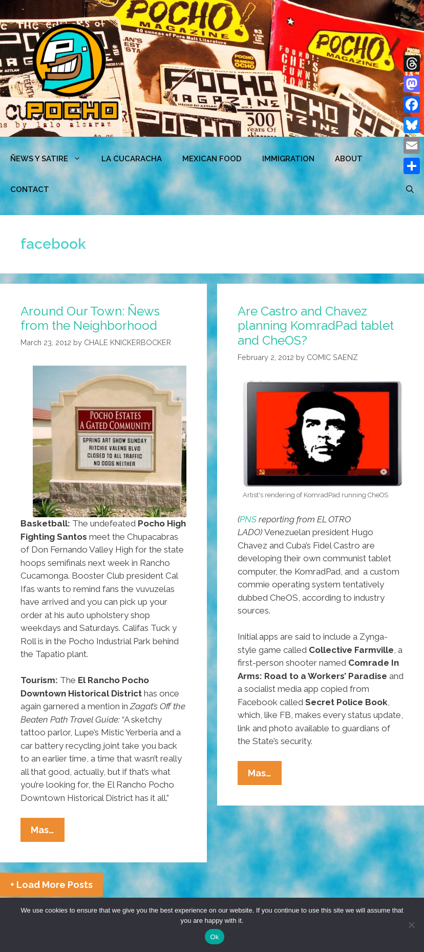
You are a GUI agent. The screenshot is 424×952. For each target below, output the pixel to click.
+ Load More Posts (51, 884)
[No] (411, 925)
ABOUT (349, 158)
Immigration (288, 158)
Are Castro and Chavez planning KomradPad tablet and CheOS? (316, 326)
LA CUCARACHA (131, 158)
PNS (248, 519)
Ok (214, 937)
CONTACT (29, 189)
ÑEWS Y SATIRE (50, 158)
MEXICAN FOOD (212, 158)
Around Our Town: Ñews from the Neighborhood (90, 318)
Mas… (48, 832)
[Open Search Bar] (410, 189)
